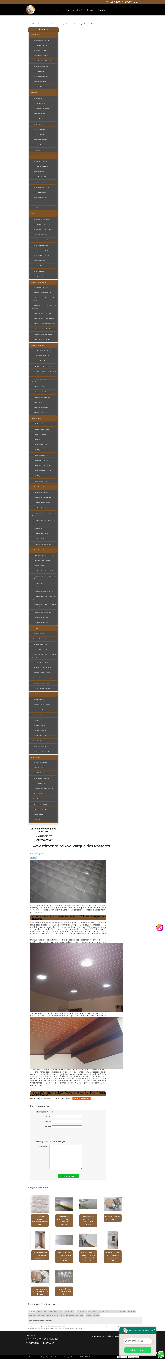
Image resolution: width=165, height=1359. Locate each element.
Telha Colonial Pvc (39, 699)
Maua (61, 1311)
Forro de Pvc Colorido (40, 103)
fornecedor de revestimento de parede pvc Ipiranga (88, 1220)
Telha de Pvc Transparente (42, 710)
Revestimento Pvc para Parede (43, 539)
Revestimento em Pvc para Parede (44, 522)
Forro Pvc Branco (39, 129)
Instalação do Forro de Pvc (42, 339)
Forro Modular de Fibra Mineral (43, 61)
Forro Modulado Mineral (41, 177)
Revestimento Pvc (39, 528)
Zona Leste (131, 1311)
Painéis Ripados (35, 418)
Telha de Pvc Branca (40, 644)
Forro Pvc (33, 92)
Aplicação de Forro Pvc (41, 356)
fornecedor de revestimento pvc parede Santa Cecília (64, 1256)
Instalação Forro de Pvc (41, 407)
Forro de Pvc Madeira (40, 235)
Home (59, 10)
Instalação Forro (38, 402)
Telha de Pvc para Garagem (42, 667)
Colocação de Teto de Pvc (41, 366)
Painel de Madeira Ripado (41, 424)
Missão (80, 10)
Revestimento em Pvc (37, 487)
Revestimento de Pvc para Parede (44, 514)
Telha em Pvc (37, 715)
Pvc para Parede (38, 565)
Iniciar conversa (138, 1350)
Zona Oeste (70, 1315)
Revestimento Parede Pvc (42, 612)
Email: (64, 1121)
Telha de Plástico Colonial (41, 704)
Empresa (70, 10)
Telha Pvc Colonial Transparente (44, 736)
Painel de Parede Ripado (41, 429)
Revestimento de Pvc (40, 508)
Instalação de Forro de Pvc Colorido (44, 299)
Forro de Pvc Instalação (41, 287)
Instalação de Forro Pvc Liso (42, 334)
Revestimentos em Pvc (38, 550)
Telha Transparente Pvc (41, 751)
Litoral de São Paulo (50, 1311)
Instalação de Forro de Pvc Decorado (44, 307)
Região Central (70, 1311)
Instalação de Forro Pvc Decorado (44, 329)
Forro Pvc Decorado (40, 139)
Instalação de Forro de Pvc (42, 292)
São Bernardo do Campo (108, 1311)
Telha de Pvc (34, 628)
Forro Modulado (38, 171)
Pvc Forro (36, 150)
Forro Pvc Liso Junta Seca (42, 255)
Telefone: (63, 1126)
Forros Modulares (36, 156)
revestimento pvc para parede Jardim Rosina (40, 1291)
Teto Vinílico (37, 799)
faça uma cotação (81, 1098)
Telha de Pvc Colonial (40, 649)
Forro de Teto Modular (40, 166)
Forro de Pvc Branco (40, 224)
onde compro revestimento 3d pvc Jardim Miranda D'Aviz (40, 1220)
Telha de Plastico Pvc (40, 639)
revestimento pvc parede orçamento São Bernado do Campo (88, 1256)
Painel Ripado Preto (40, 481)
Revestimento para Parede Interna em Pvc (44, 605)
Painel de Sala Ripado (40, 434)
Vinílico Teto (37, 819)
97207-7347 (131, 2)
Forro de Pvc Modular (40, 45)
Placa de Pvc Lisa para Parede (43, 555)
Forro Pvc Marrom (39, 266)
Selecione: (32, 1311)
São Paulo (122, 1311)
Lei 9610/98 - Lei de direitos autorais (73, 1328)
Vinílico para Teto (39, 814)
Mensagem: (60, 1157)
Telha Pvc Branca (39, 725)
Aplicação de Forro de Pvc (42, 350)
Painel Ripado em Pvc (40, 460)
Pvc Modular (37, 208)
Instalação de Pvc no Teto (41, 397)
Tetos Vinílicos (35, 757)
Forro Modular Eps (39, 192)
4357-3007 (115, 2)
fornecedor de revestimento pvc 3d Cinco (64, 1291)
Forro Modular (35, 35)
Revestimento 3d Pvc (40, 492)
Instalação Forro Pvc (40, 413)
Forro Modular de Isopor (41, 187)
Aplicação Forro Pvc (40, 361)
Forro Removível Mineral (41, 203)
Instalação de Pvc (39, 387)
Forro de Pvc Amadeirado (41, 219)
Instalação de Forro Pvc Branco (43, 318)
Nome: (64, 1116)
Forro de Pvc (37, 98)
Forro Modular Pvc (39, 82)
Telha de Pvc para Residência (42, 678)
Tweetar (33, 857)
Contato (101, 10)
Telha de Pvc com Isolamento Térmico (44, 656)
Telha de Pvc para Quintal (42, 672)
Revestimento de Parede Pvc (42, 502)
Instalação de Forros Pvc (38, 345)
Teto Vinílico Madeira (40, 804)
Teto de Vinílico (38, 794)
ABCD (39, 1311)
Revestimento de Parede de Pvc (43, 571)
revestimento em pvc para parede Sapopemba (40, 1255)
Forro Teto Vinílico (39, 768)
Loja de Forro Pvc (39, 276)
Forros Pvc (34, 214)
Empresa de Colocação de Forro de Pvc (44, 372)
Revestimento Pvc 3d (40, 533)
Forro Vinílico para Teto (41, 778)
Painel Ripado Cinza (40, 444)
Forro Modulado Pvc (40, 182)
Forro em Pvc (38, 124)
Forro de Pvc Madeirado (41, 119)
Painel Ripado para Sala (41, 476)
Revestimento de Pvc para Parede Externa (44, 585)
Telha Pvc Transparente (41, 741)
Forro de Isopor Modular (41, 40)
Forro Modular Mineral (40, 76)
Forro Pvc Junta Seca (40, 250)
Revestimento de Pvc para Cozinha (44, 577)
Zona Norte (51, 1315)
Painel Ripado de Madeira (41, 450)
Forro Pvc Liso (38, 145)
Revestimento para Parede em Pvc (44, 598)
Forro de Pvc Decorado (41, 108)
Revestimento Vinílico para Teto (43, 788)
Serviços (90, 10)
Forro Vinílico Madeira (40, 773)
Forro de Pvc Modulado (41, 161)
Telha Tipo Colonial (39, 746)
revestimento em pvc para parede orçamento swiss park (112, 1256)
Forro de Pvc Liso (39, 113)
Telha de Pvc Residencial (41, 683)
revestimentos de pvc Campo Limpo (112, 1218)
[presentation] (50, 1134)
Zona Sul (88, 1315)
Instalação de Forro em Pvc (42, 313)
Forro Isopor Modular (40, 50)
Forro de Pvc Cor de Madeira (42, 229)
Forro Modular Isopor (40, 71)
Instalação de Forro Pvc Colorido (44, 324)
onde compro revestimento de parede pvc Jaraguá (64, 1220)
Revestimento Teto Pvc (41, 622)
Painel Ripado (38, 439)
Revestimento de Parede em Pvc (44, 497)
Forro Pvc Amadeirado (41, 240)
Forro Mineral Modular (40, 56)
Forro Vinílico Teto (39, 783)
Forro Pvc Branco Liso (40, 245)
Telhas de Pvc (34, 694)
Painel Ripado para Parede (42, 465)
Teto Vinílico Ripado (39, 809)
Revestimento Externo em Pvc (43, 591)
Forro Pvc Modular (39, 87)
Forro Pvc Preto (38, 271)
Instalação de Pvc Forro (41, 392)
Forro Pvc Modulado (40, 197)
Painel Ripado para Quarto (42, 470)
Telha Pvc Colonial (39, 730)
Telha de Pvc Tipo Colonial (42, 688)
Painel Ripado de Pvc (40, 455)
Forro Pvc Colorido (39, 134)
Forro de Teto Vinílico (40, 762)
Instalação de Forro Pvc (38, 282)
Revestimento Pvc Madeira (42, 617)
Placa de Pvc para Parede (41, 560)
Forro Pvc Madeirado (40, 261)
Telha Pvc (36, 720)
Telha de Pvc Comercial (41, 662)
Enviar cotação (68, 1176)
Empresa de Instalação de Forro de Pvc (44, 380)
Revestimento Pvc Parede (42, 544)
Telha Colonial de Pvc (40, 634)
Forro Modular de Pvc (40, 66)
